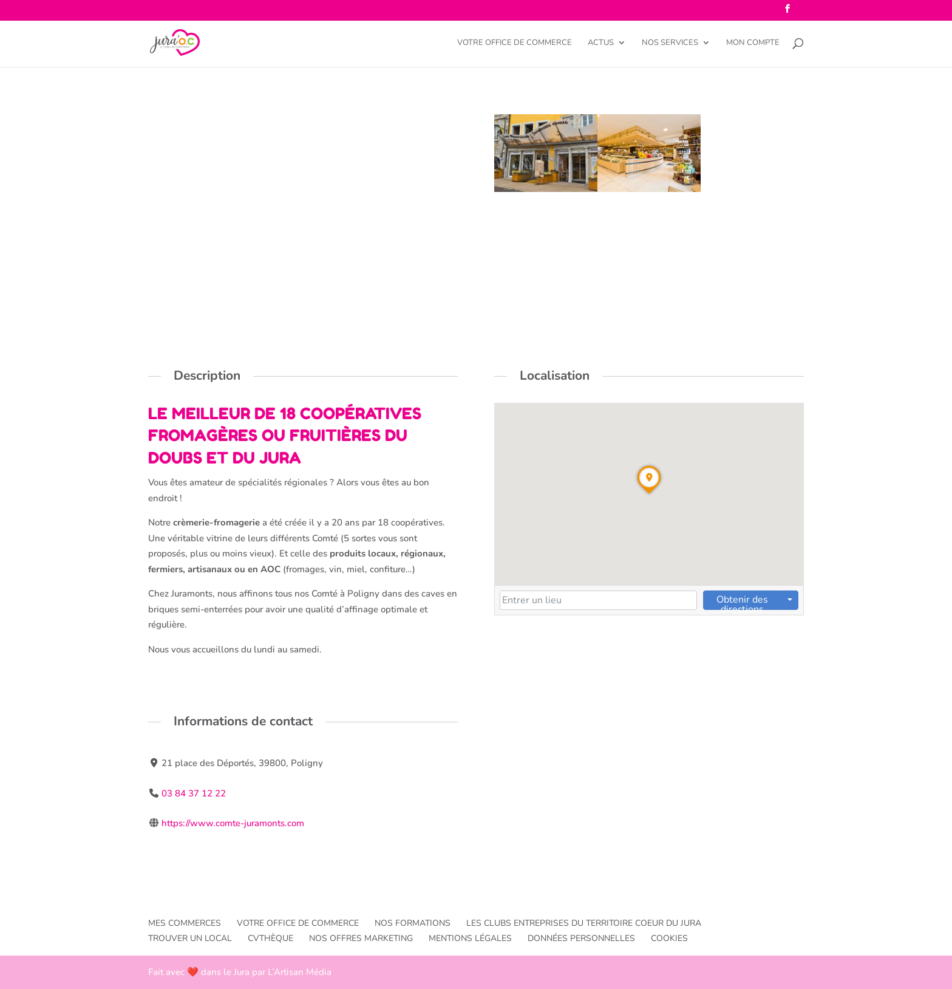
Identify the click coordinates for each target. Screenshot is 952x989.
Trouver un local (190, 938)
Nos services (670, 43)
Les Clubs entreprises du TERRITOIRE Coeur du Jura (583, 923)
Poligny (168, 146)
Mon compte (753, 43)
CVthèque (270, 938)
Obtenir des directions (742, 601)
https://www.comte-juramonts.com (233, 823)
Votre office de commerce (514, 43)
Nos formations (412, 923)
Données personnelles (581, 938)
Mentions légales (470, 938)
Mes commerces (184, 923)
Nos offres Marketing (361, 938)
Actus (601, 43)
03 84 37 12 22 (194, 793)
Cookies (669, 938)
